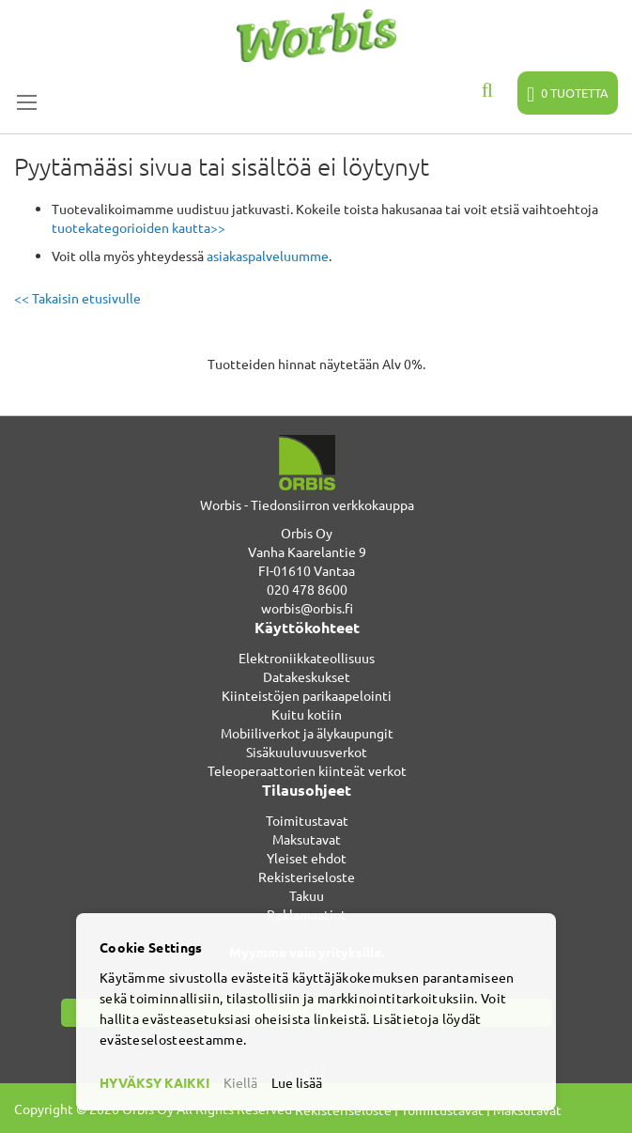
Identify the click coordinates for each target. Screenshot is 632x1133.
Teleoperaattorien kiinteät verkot (307, 770)
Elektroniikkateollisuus (307, 657)
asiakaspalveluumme (268, 255)
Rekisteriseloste (306, 876)
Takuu (306, 895)
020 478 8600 (307, 589)
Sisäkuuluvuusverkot (306, 751)
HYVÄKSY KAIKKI (154, 1082)
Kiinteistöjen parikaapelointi (307, 695)
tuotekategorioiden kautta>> (138, 227)
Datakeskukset (306, 676)
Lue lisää (296, 1082)
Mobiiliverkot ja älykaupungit (307, 732)
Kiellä (240, 1082)
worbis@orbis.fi (307, 607)
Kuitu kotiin (306, 714)
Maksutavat (306, 838)
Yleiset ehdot (307, 857)
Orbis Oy (306, 532)
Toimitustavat (307, 820)
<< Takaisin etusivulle (77, 297)
